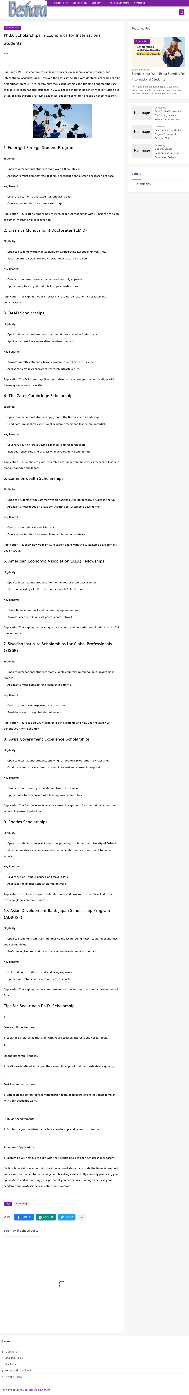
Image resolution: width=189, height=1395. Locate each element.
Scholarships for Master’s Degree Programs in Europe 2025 (169, 134)
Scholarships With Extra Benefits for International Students (158, 77)
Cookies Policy (80, 3)
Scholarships (12, 28)
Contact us (139, 3)
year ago (162, 107)
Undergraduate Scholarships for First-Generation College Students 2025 (167, 154)
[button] (24, 1217)
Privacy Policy (61, 3)
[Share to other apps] (81, 1217)
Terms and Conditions (118, 3)
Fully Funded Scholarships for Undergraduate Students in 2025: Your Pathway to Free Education (169, 116)
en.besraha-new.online (37, 1390)
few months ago (142, 69)
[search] (181, 12)
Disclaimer (97, 3)
